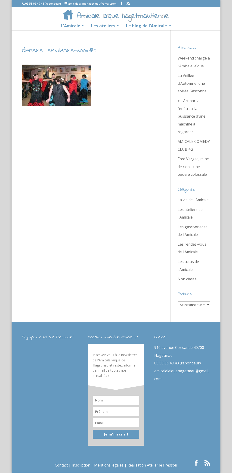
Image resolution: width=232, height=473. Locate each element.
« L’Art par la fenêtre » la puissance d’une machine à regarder (191, 116)
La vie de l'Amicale (193, 199)
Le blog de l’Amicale (146, 26)
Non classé (187, 279)
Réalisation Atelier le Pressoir (152, 465)
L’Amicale (70, 26)
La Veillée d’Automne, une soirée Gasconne (192, 83)
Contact (60, 465)
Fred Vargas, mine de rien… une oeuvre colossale (193, 166)
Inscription (80, 465)
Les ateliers (103, 26)
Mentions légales (109, 465)
